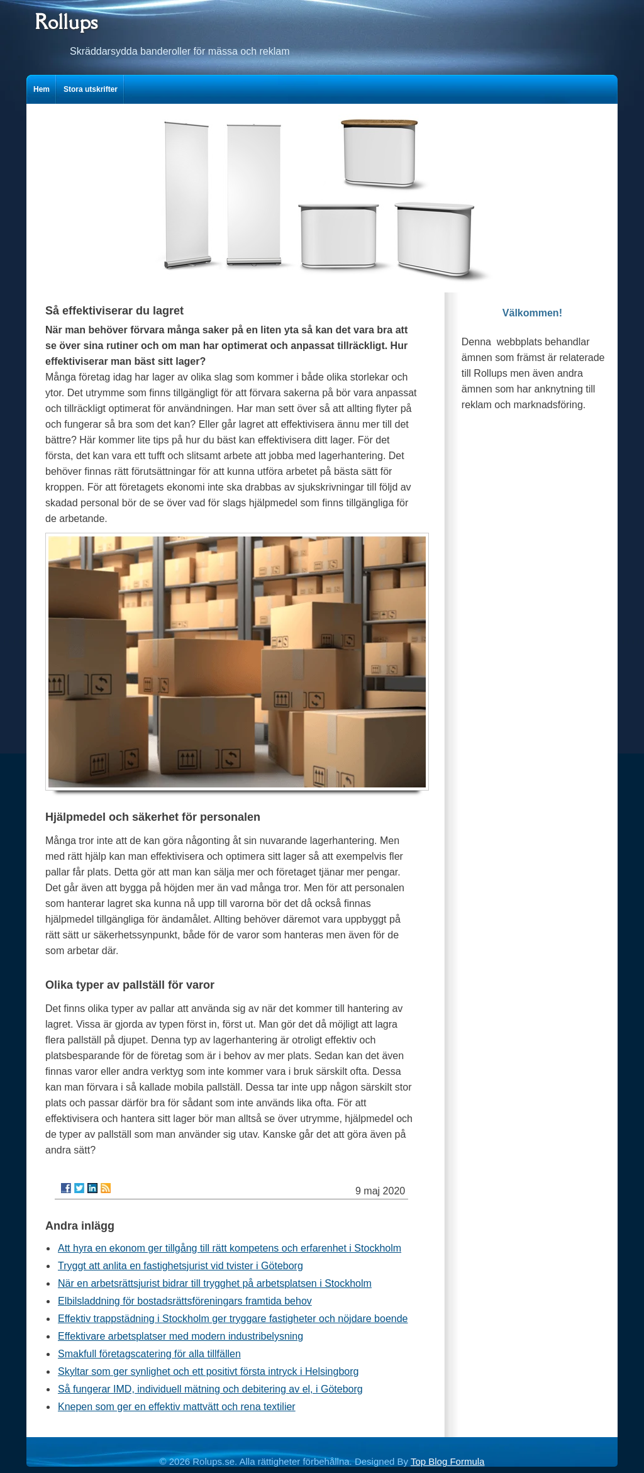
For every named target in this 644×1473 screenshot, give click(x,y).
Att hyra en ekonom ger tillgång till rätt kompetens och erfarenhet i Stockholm (229, 1248)
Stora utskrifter (91, 89)
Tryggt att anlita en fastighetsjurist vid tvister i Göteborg (180, 1265)
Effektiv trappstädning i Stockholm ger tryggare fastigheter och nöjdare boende (233, 1318)
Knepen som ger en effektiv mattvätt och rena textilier (177, 1406)
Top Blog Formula (448, 1461)
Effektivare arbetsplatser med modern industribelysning (180, 1336)
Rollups (66, 22)
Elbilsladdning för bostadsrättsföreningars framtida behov (185, 1301)
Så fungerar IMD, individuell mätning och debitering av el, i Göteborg (210, 1389)
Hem (41, 89)
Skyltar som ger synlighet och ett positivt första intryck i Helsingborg (208, 1371)
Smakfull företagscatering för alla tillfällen (149, 1353)
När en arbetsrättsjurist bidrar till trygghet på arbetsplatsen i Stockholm (215, 1283)
